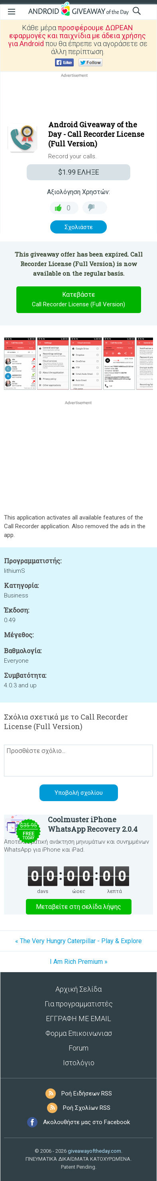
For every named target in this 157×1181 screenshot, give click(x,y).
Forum (78, 1048)
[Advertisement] (78, 98)
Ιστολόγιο (78, 1062)
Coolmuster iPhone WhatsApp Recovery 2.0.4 (92, 824)
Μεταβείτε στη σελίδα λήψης (78, 907)
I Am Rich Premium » (79, 961)
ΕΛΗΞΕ (78, 172)
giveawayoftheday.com (94, 1151)
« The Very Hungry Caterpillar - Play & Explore (78, 941)
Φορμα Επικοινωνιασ (78, 1033)
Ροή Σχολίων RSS (86, 1107)
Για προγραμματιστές (79, 1004)
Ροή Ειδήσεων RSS (86, 1093)
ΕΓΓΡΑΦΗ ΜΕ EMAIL (78, 1018)
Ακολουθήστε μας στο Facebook (86, 1122)
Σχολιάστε (79, 227)
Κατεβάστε (78, 300)
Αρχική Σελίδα (78, 989)
